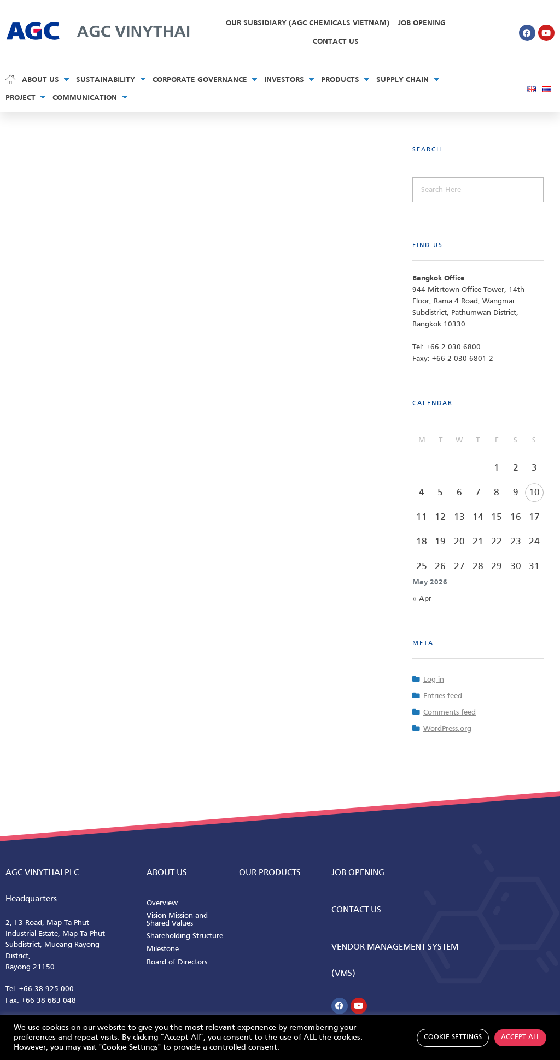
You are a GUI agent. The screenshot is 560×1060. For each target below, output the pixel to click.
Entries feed (442, 696)
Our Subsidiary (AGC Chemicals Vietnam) (307, 23)
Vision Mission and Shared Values (177, 919)
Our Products (270, 873)
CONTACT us (356, 910)
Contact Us (336, 41)
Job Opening (422, 23)
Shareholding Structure (185, 936)
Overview (162, 903)
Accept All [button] (520, 1037)
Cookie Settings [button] (453, 1037)
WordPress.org (447, 729)
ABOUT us (167, 873)
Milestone (163, 949)
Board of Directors (177, 962)
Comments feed (449, 712)
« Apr (421, 598)
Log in (433, 679)
